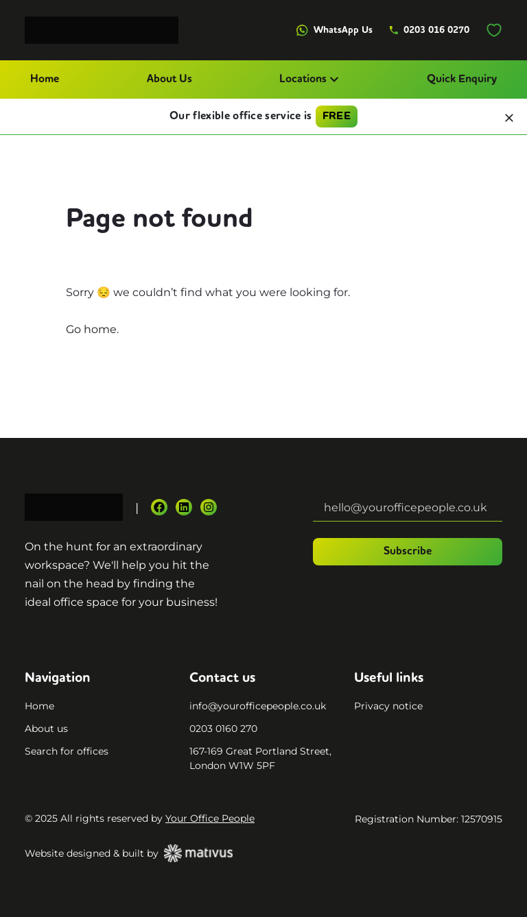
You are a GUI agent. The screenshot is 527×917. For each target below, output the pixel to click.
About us (46, 728)
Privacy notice (388, 706)
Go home (91, 329)
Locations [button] (309, 79)
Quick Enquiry (462, 79)
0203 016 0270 (429, 30)
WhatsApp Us (334, 30)
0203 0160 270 (223, 728)
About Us (169, 79)
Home (44, 79)
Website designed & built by (129, 853)
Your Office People (210, 818)
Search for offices (66, 751)
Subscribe (408, 551)
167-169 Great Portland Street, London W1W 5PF (260, 758)
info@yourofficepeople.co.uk (257, 706)
